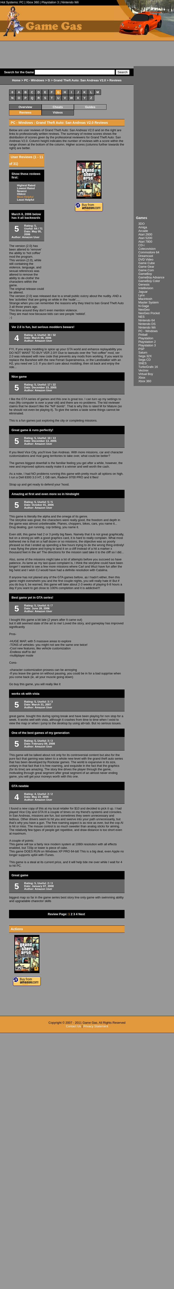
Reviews (25, 112)
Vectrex (143, 370)
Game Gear (146, 266)
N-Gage (143, 306)
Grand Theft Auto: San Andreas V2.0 (79, 80)
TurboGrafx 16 (148, 367)
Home (16, 80)
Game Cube (146, 263)
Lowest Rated (26, 188)
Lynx (141, 295)
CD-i (141, 245)
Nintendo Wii (70, 2)
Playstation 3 (50, 2)
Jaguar (143, 291)
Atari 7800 (145, 241)
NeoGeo (144, 309)
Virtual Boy (145, 374)
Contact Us (73, 1026)
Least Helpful (25, 199)
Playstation (145, 338)
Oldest (21, 194)
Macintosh (145, 299)
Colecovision (147, 248)
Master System (148, 302)
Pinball (142, 334)
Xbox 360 (32, 2)
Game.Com (146, 270)
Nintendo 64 (146, 320)
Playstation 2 (147, 342)
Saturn (142, 352)
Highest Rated (26, 185)
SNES (142, 363)
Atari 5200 (145, 238)
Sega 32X (145, 356)
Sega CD (144, 359)
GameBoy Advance (151, 277)
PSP (141, 349)
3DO (141, 223)
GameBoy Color (149, 281)
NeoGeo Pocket (149, 313)
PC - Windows (148, 331)
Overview (25, 107)
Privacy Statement (95, 1026)
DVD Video (145, 259)
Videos (58, 112)
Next (81, 914)
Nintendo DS (147, 324)
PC (21, 2)
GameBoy (145, 274)
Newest (21, 191)
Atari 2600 (145, 234)
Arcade (143, 231)
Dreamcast (145, 256)
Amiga (142, 227)
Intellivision (145, 288)
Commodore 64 (148, 252)
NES (141, 316)
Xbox (141, 377)
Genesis (144, 284)
